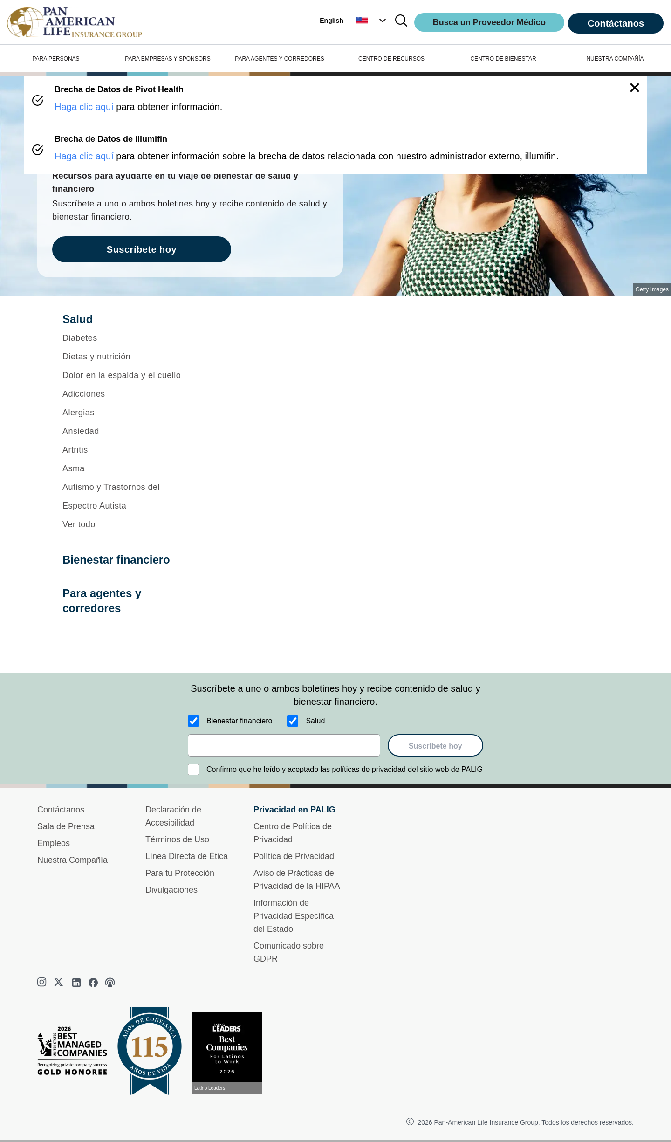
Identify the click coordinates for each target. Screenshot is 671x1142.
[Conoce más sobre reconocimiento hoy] (230, 1053)
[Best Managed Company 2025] (76, 1053)
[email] (284, 745)
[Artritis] (128, 449)
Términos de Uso (177, 839)
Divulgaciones (171, 889)
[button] (372, 20)
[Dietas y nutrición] (128, 356)
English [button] (331, 20)
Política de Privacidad (293, 856)
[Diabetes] (128, 338)
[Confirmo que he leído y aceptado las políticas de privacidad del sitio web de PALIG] (193, 769)
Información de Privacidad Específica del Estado (293, 916)
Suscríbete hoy (435, 746)
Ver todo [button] (79, 524)
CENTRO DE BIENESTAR (503, 58)
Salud (315, 721)
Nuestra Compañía (72, 860)
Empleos (53, 843)
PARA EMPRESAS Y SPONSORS (167, 58)
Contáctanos (616, 23)
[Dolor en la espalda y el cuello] (128, 375)
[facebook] (93, 982)
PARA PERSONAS (55, 58)
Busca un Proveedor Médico (489, 22)
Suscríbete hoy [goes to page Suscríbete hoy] (142, 249)
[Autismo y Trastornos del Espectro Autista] (128, 496)
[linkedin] (76, 982)
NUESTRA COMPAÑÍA (615, 58)
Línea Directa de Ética (186, 856)
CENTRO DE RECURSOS (391, 58)
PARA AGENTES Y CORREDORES (279, 58)
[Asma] (128, 468)
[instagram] (42, 983)
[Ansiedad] (128, 431)
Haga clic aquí (84, 107)
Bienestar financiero (239, 721)
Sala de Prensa (66, 826)
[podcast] (110, 982)
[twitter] (59, 983)
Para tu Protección (179, 873)
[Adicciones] (128, 394)
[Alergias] (128, 412)
